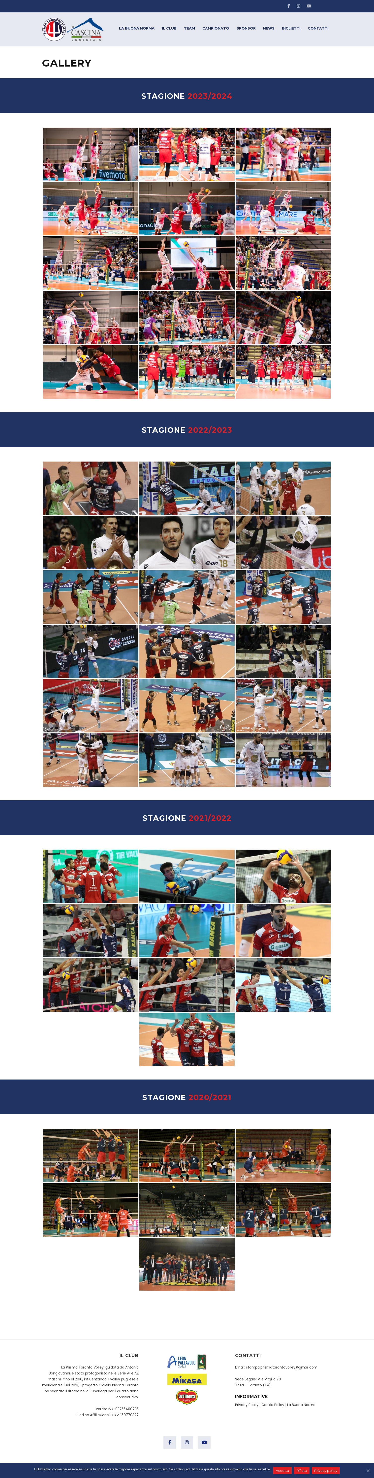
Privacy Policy (246, 1404)
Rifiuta (302, 1471)
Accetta (282, 1471)
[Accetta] (367, 1470)
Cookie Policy (272, 1404)
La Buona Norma (301, 1404)
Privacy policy (325, 1471)
